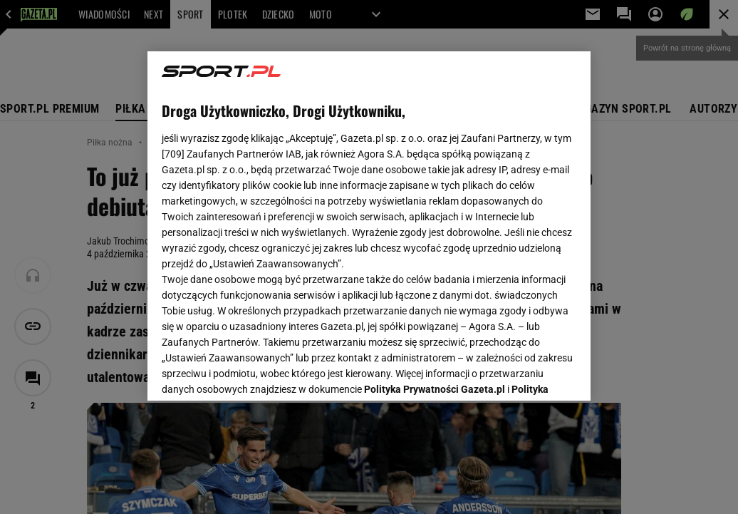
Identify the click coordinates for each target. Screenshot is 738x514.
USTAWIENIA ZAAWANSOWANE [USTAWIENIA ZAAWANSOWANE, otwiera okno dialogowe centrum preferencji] (255, 372)
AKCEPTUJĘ (528, 373)
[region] (369, 226)
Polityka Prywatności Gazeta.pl (434, 211)
